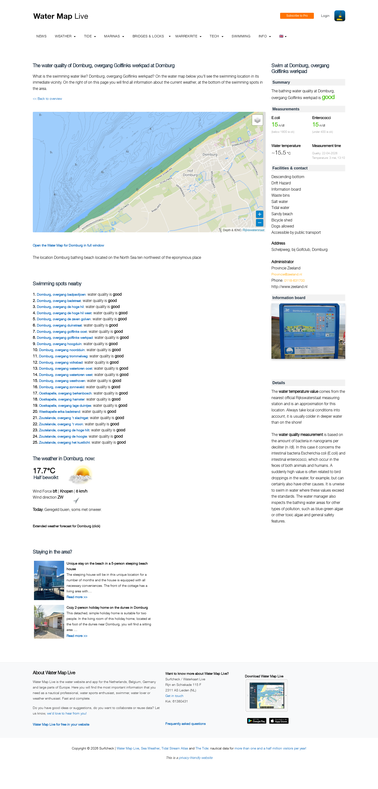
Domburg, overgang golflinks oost (62, 331)
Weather (65, 36)
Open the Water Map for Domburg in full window (68, 245)
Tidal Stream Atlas (175, 748)
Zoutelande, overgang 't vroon (61, 424)
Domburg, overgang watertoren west (65, 375)
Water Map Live (128, 748)
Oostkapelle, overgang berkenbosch (65, 393)
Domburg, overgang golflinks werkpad (65, 337)
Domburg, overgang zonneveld (61, 387)
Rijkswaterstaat (253, 230)
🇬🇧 (283, 36)
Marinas (114, 36)
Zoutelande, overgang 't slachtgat (63, 418)
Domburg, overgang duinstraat (59, 325)
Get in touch (174, 696)
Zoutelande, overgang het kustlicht (64, 442)
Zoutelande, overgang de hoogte (63, 436)
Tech (216, 36)
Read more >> (77, 597)
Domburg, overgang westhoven (62, 381)
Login (325, 15)
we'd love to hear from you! (67, 713)
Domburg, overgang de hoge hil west (64, 313)
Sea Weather (150, 748)
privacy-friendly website (195, 758)
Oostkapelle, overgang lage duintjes (65, 405)
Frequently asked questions (185, 724)
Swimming (241, 36)
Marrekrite (189, 36)
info (265, 36)
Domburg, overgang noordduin (62, 350)
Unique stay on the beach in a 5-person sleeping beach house (107, 566)
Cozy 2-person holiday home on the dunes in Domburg (107, 607)
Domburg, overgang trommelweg (63, 356)
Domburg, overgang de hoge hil (60, 307)
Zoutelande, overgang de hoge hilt (64, 430)
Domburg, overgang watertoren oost (65, 368)
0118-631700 (294, 280)
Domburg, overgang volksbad (60, 362)
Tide (90, 36)
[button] (257, 120)
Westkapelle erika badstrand (59, 411)
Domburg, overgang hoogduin (59, 344)
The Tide (202, 748)
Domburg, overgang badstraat (59, 301)
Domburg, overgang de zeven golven (64, 319)
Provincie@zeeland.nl (286, 274)
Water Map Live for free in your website (61, 724)
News (41, 36)
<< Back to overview (47, 98)
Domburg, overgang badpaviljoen (61, 294)
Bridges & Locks (148, 36)
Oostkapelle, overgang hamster (61, 399)
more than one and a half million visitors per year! (270, 748)
